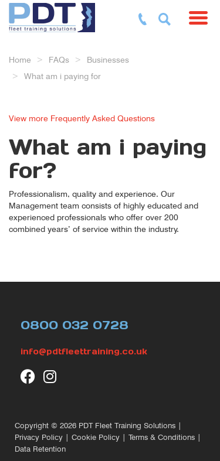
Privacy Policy (39, 437)
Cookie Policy (96, 437)
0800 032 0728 (74, 325)
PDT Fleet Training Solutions (127, 425)
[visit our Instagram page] (50, 376)
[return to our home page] (55, 14)
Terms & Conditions (161, 437)
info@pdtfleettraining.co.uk (84, 351)
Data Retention (40, 449)
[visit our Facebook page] (28, 376)
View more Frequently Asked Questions (82, 118)
